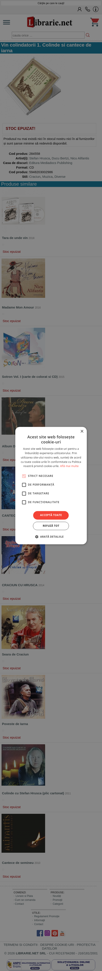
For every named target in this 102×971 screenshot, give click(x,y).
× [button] (81, 431)
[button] (51, 536)
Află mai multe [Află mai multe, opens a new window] (69, 466)
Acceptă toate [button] (51, 515)
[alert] (51, 485)
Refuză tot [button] (51, 526)
